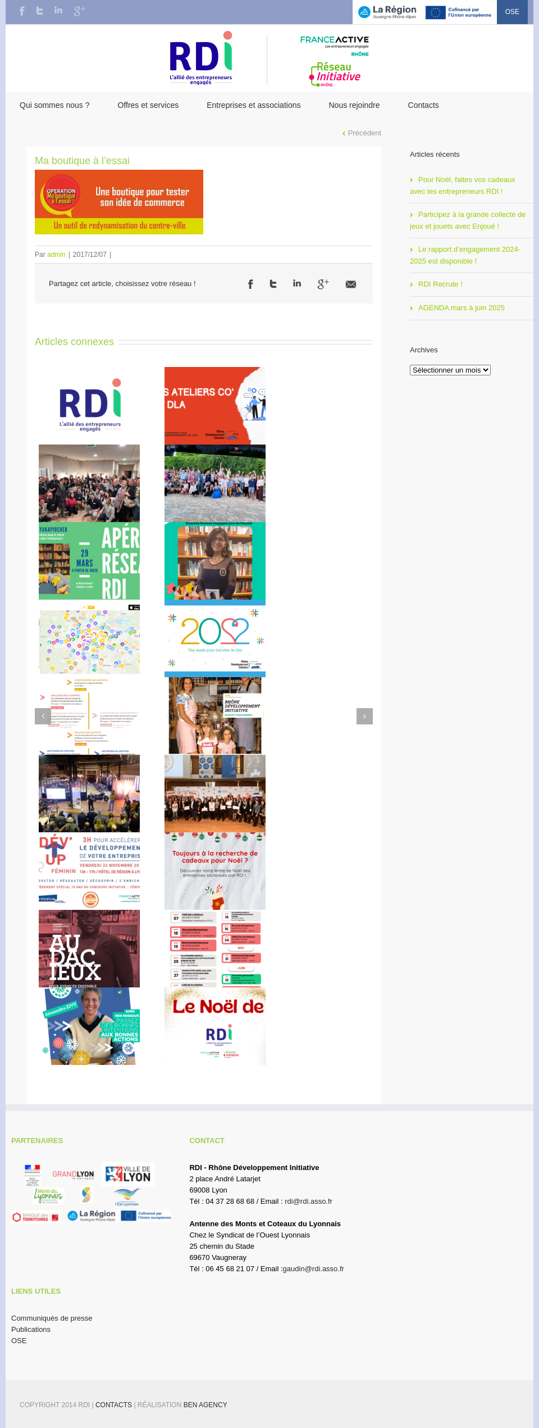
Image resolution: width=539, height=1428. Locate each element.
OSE (512, 12)
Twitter (39, 10)
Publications (31, 1329)
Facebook (22, 11)
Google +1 (323, 284)
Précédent (364, 133)
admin (56, 255)
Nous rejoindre (354, 105)
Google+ (79, 11)
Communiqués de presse (52, 1318)
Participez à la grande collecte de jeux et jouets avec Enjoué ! (468, 220)
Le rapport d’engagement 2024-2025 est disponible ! (465, 255)
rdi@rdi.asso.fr (308, 1201)
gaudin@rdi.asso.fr (313, 1268)
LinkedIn (58, 9)
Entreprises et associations (253, 105)
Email (351, 284)
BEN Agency (205, 1405)
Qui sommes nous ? (55, 105)
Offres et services (148, 105)
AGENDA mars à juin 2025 (461, 307)
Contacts (423, 105)
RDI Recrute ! (440, 284)
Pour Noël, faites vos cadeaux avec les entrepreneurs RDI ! (462, 185)
